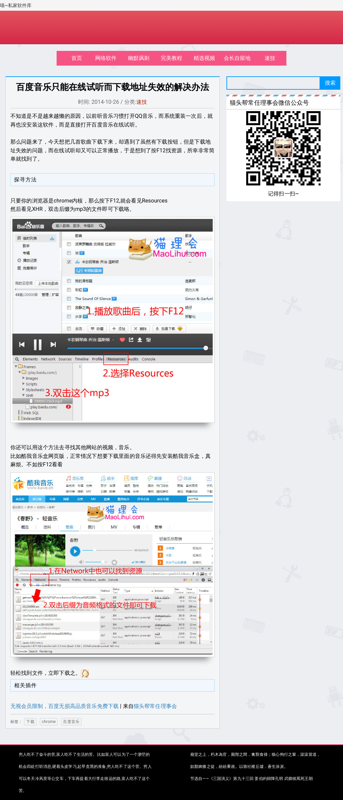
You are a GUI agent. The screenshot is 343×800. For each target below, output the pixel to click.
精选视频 (204, 58)
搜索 (330, 83)
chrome (49, 721)
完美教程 (172, 58)
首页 (76, 58)
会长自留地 (237, 58)
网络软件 (106, 58)
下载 (30, 721)
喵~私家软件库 (16, 5)
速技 (270, 58)
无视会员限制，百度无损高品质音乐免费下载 (64, 706)
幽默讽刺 (139, 58)
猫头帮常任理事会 (155, 706)
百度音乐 (71, 721)
